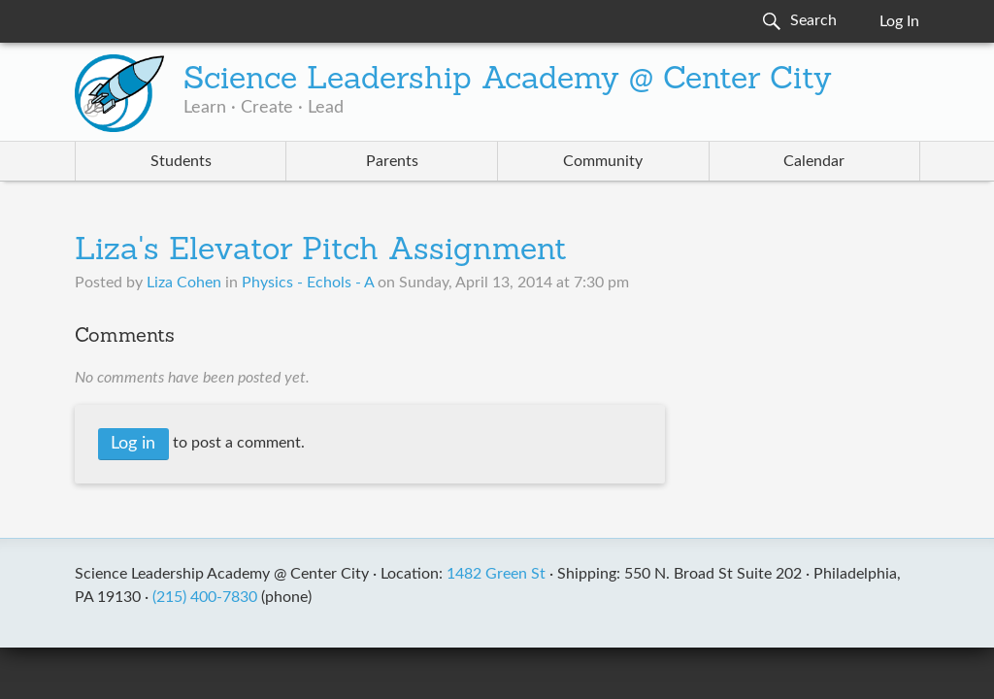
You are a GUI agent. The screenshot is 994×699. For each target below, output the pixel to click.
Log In (899, 21)
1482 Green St (496, 574)
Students (181, 161)
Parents (392, 161)
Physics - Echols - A (308, 282)
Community (603, 161)
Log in (133, 443)
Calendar (814, 161)
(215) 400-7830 (204, 597)
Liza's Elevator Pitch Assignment (321, 251)
